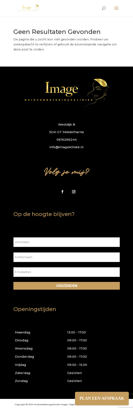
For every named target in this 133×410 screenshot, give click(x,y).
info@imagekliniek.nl (67, 147)
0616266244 (67, 139)
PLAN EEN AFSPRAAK (102, 398)
